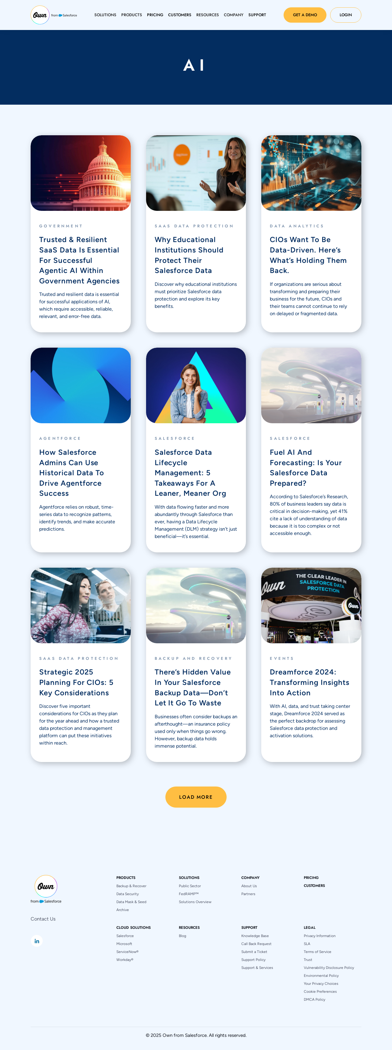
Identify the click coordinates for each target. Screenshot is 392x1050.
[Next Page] (196, 797)
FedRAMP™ (188, 894)
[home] (54, 15)
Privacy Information (320, 936)
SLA (307, 944)
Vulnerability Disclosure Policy (329, 968)
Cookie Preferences (320, 991)
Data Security (127, 894)
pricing (311, 877)
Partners (248, 894)
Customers (314, 885)
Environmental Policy (321, 975)
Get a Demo (305, 15)
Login (346, 15)
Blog (182, 936)
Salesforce (125, 936)
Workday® (124, 960)
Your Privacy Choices (321, 983)
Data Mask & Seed (131, 902)
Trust (308, 960)
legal (309, 927)
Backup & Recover (131, 886)
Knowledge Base (255, 936)
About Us (249, 886)
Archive (122, 910)
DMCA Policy (314, 999)
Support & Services (257, 968)
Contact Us (43, 919)
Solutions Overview (195, 902)
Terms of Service (317, 952)
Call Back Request (256, 944)
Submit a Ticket (254, 952)
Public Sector (190, 886)
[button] (105, 15)
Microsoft (124, 944)
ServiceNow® (127, 952)
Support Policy (253, 960)
